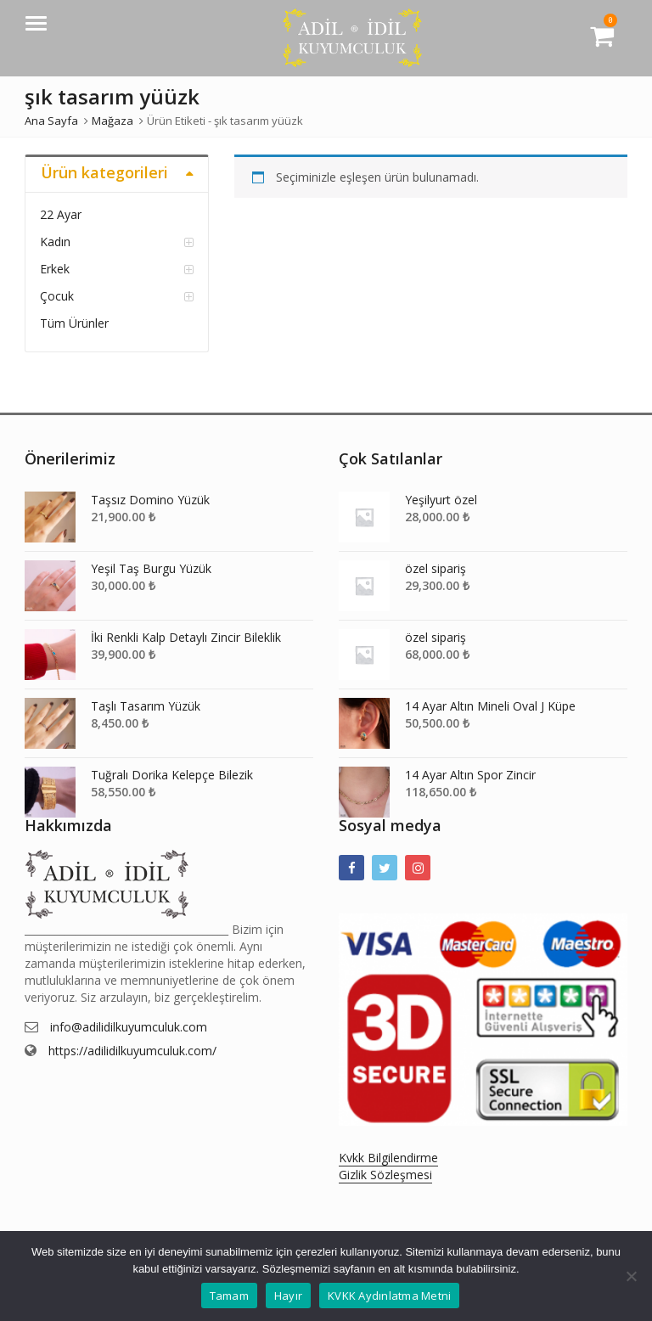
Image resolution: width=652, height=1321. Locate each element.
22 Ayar (61, 214)
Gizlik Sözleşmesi (385, 1174)
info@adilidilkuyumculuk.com (128, 1027)
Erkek (55, 269)
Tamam (229, 1295)
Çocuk (57, 296)
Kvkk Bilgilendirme (388, 1158)
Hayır (288, 1295)
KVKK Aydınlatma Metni (389, 1295)
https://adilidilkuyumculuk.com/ (132, 1051)
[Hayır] (630, 1276)
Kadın (55, 241)
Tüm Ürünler (74, 323)
